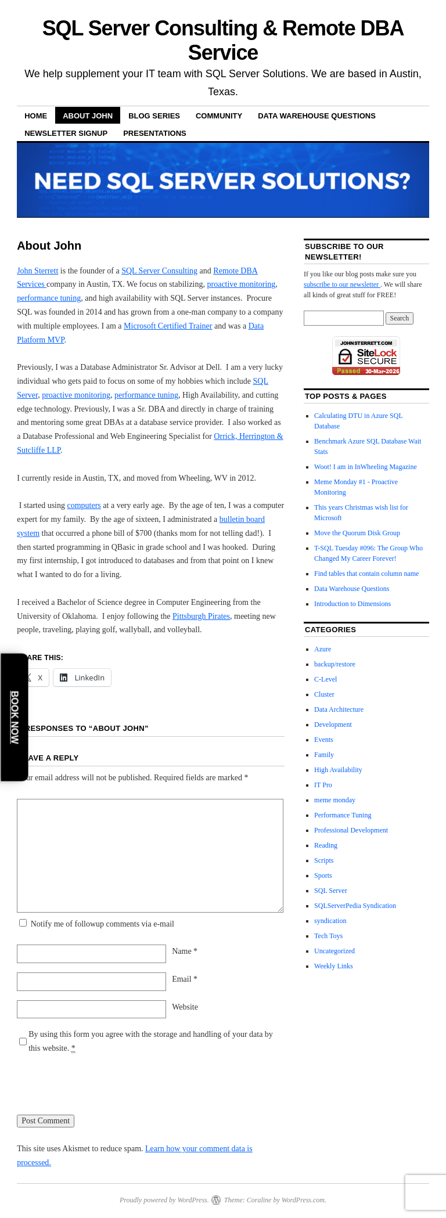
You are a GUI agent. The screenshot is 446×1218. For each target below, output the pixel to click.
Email (184, 979)
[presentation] (105, 1091)
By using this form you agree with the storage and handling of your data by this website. (150, 1041)
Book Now (15, 717)
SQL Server (330, 891)
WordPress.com (303, 1200)
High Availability (338, 770)
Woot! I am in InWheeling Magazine (365, 467)
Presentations (154, 133)
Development (333, 724)
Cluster (324, 694)
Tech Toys (328, 936)
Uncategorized (334, 951)
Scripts (323, 860)
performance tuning (49, 298)
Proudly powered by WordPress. (164, 1200)
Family (324, 755)
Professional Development (351, 830)
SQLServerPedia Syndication (355, 906)
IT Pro (323, 785)
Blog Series (154, 115)
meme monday (334, 800)
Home (35, 115)
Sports (323, 875)
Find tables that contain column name (366, 574)
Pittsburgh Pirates (201, 616)
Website (185, 1007)
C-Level (325, 679)
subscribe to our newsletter (342, 284)
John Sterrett (37, 270)
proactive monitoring (241, 284)
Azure (322, 649)
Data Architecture (339, 709)
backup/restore (334, 664)
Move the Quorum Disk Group (357, 533)
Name (184, 951)
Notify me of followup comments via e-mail (102, 924)
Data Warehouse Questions (317, 115)
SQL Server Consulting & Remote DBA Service (223, 40)
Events (323, 740)
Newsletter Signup (65, 133)
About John (88, 115)
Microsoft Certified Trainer (168, 326)
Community (219, 115)
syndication (330, 921)
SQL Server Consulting (159, 270)
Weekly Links (333, 966)
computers (84, 505)
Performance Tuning (342, 815)
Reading (325, 845)
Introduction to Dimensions (352, 604)
